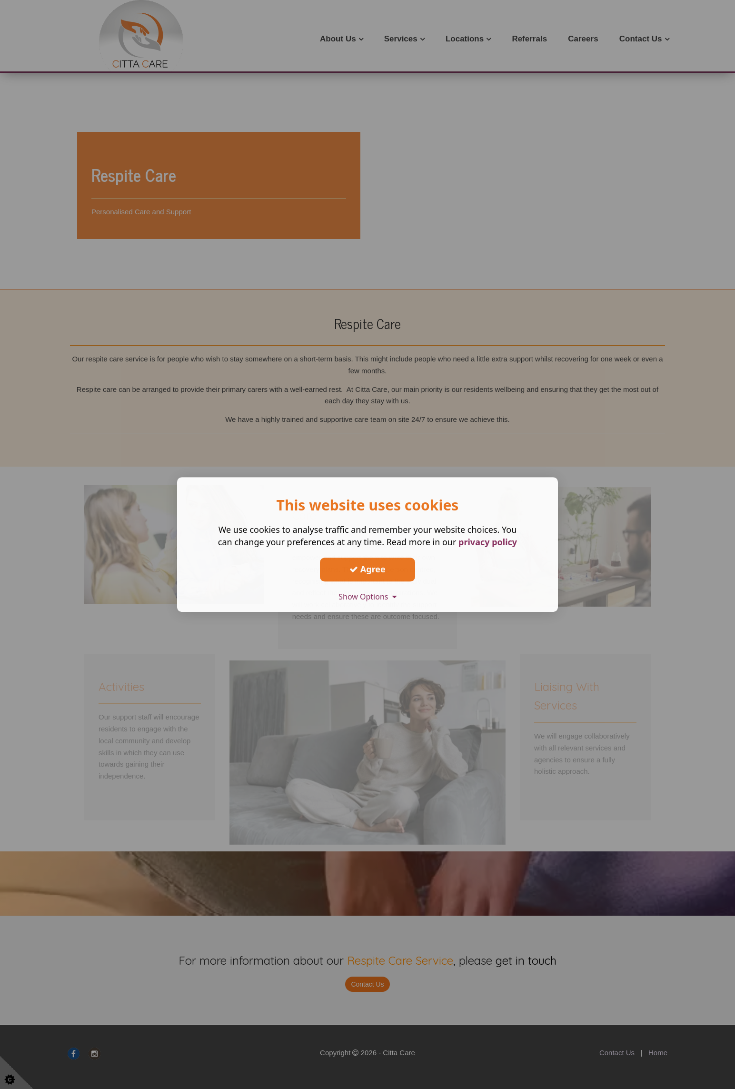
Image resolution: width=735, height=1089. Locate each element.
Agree (367, 569)
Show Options (367, 596)
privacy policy (487, 542)
